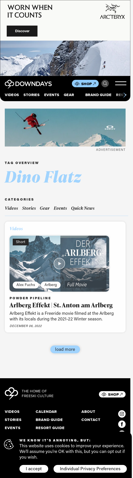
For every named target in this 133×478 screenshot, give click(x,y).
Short (20, 245)
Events (51, 94)
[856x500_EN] (65, 38)
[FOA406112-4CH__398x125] (65, 128)
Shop (88, 84)
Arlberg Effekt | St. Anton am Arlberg (61, 308)
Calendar (46, 411)
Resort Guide (50, 427)
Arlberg (51, 288)
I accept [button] (34, 468)
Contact (91, 419)
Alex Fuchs (25, 288)
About (88, 411)
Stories (31, 94)
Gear (69, 94)
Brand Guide (98, 94)
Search (105, 83)
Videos (12, 94)
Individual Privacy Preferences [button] (90, 468)
